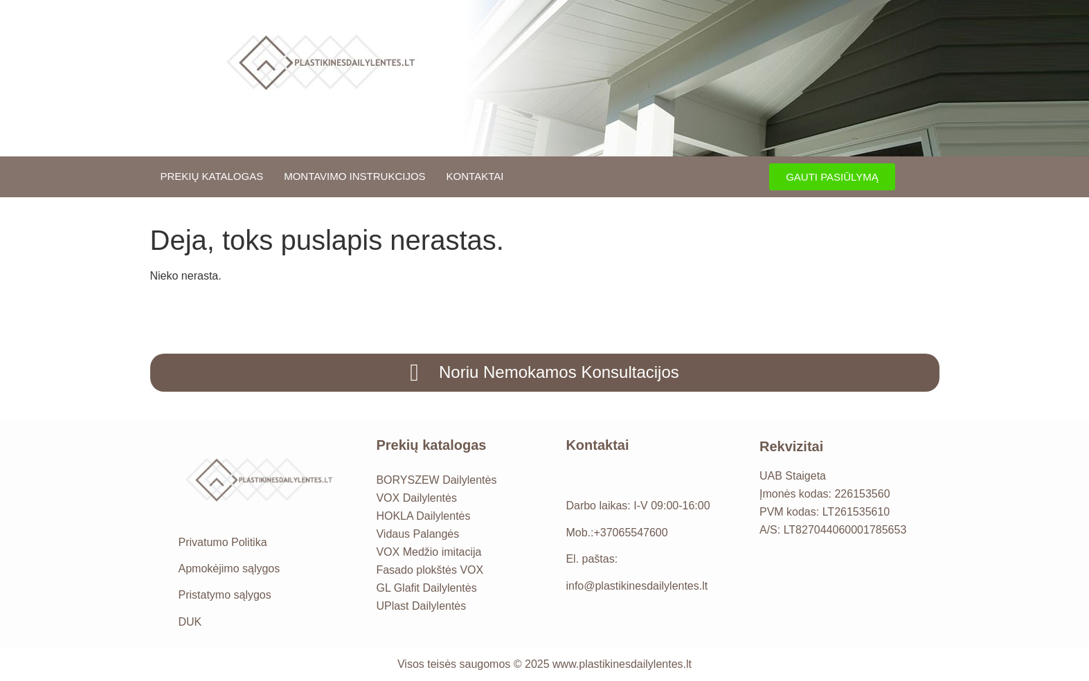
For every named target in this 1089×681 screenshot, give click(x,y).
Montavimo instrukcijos (354, 176)
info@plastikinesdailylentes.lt (637, 586)
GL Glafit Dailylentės (426, 588)
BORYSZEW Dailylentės (436, 480)
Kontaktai (475, 176)
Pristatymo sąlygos (225, 595)
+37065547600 (630, 532)
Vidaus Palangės (417, 534)
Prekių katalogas (212, 176)
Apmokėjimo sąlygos (229, 568)
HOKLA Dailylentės (423, 516)
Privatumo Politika (223, 542)
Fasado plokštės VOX (429, 570)
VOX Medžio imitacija (428, 552)
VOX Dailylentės (416, 498)
